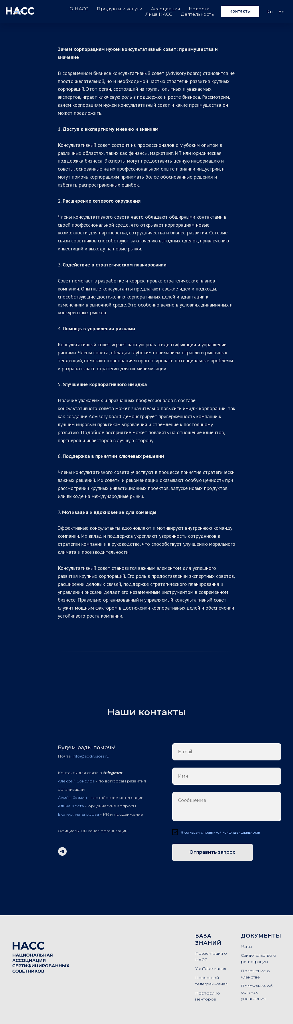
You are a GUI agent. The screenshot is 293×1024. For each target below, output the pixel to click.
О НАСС (79, 8)
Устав (246, 946)
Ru (269, 11)
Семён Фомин (72, 797)
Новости (199, 8)
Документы (261, 936)
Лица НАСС (159, 14)
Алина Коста (71, 805)
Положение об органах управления (257, 992)
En (281, 11)
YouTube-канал (210, 968)
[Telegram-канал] (62, 851)
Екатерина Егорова (78, 814)
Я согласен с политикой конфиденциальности (220, 832)
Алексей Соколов (76, 781)
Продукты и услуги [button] (119, 8)
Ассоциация (165, 8)
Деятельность (197, 14)
